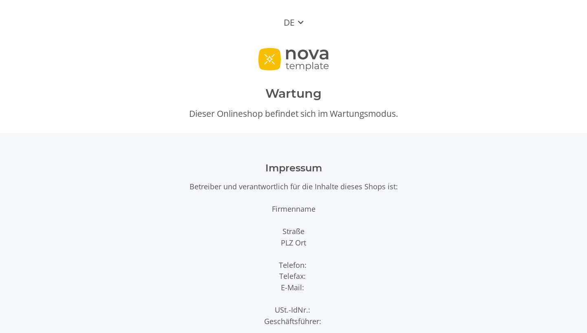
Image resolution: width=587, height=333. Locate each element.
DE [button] (289, 22)
